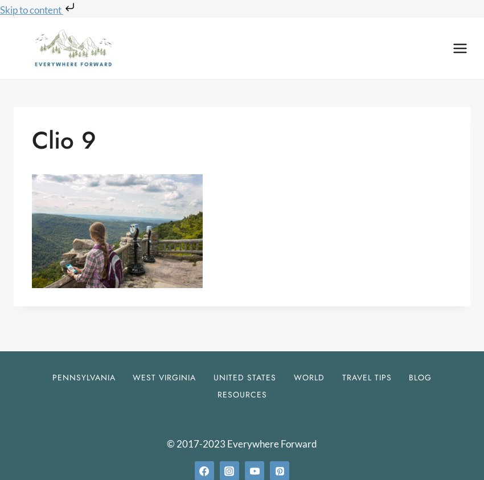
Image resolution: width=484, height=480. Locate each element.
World (309, 377)
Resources (242, 394)
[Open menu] (460, 48)
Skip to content (38, 10)
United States (245, 377)
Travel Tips (367, 377)
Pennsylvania (84, 377)
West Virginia (164, 377)
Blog (420, 377)
